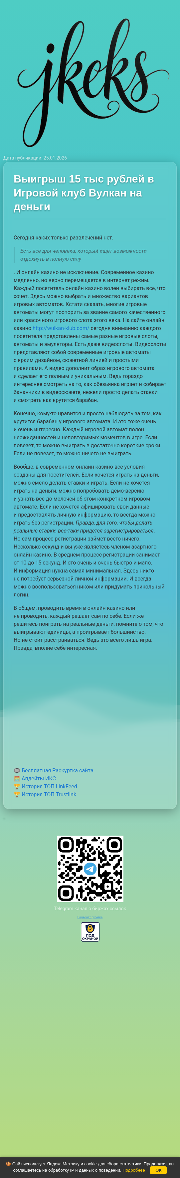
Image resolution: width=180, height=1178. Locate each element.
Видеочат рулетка (90, 917)
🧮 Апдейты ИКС (35, 778)
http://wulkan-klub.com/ (61, 328)
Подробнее (133, 1170)
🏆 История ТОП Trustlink (45, 794)
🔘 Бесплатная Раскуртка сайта (53, 770)
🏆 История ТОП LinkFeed (45, 786)
